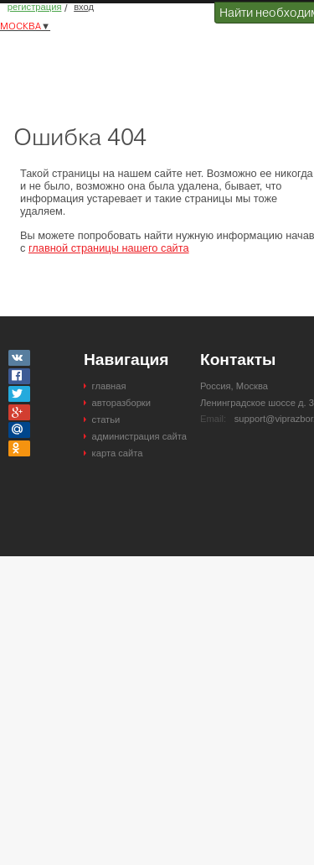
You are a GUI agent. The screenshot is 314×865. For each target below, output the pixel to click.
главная (109, 386)
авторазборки (121, 403)
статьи (106, 419)
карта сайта (117, 453)
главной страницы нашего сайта (108, 248)
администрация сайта (139, 436)
